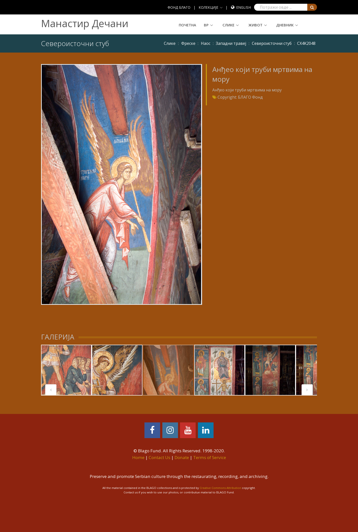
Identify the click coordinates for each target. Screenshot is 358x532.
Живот (255, 24)
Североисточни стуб (272, 43)
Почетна (187, 24)
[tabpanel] (168, 370)
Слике (228, 24)
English (243, 7)
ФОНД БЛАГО (179, 7)
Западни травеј (231, 43)
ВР (206, 24)
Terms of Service (209, 457)
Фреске (188, 43)
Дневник (285, 24)
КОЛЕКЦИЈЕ (208, 7)
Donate (182, 457)
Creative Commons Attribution (220, 488)
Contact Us (159, 457)
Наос (205, 43)
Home (138, 457)
